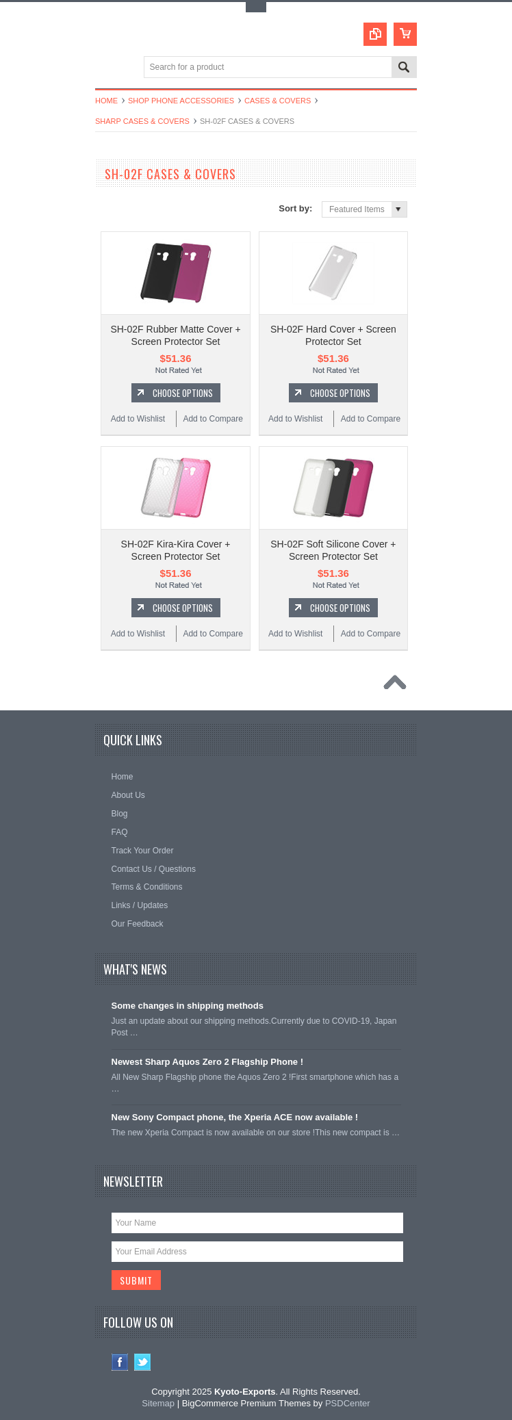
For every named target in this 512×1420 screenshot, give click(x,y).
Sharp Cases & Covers (142, 121)
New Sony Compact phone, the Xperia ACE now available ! (235, 1117)
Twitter (142, 1362)
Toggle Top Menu (256, 7)
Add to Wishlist (138, 419)
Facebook (120, 1362)
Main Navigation (107, 68)
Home (106, 100)
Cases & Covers (277, 100)
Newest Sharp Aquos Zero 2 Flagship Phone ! (208, 1062)
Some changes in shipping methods (188, 1006)
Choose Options (183, 393)
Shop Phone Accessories (181, 100)
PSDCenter (347, 1403)
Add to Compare (212, 419)
